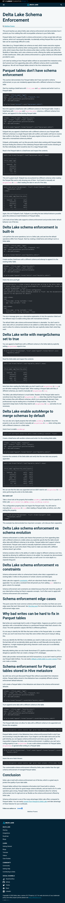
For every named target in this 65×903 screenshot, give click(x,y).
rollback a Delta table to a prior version (44, 659)
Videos (5, 855)
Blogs (4, 839)
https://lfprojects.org (35, 897)
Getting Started (7, 846)
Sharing (5, 830)
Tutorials (5, 852)
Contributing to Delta (9, 872)
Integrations (6, 833)
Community (6, 865)
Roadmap (5, 836)
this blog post (33, 606)
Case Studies (7, 858)
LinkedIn (7, 891)
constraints (23, 580)
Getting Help (6, 869)
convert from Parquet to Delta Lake (35, 801)
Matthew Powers (10, 26)
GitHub (6, 882)
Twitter (6, 885)
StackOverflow (8, 879)
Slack (6, 888)
